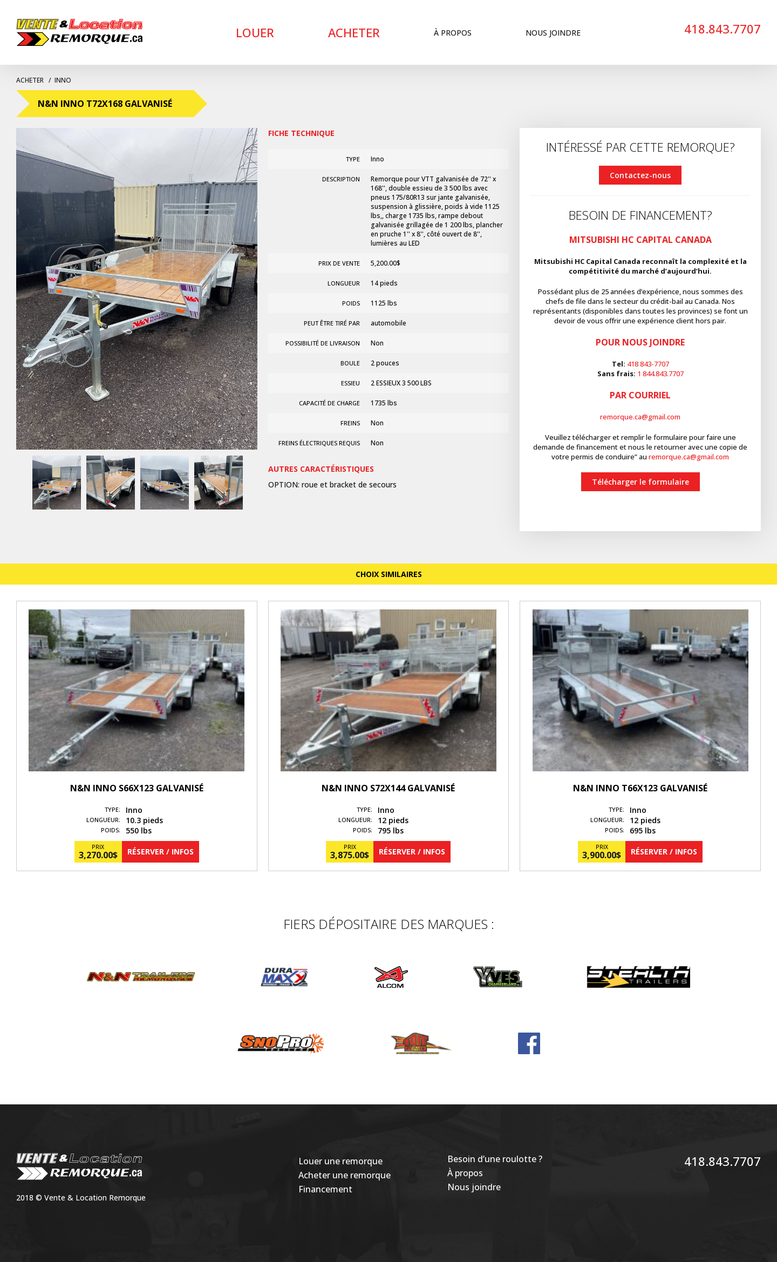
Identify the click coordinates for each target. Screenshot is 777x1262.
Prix (98, 847)
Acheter (354, 32)
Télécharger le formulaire (640, 482)
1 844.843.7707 (660, 373)
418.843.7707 (722, 29)
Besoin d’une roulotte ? (494, 1159)
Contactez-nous (640, 175)
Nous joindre (553, 33)
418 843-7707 (648, 364)
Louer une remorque (340, 1161)
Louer (255, 32)
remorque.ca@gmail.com (640, 417)
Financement (325, 1189)
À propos (453, 33)
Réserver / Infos (160, 851)
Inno (62, 80)
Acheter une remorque (344, 1175)
